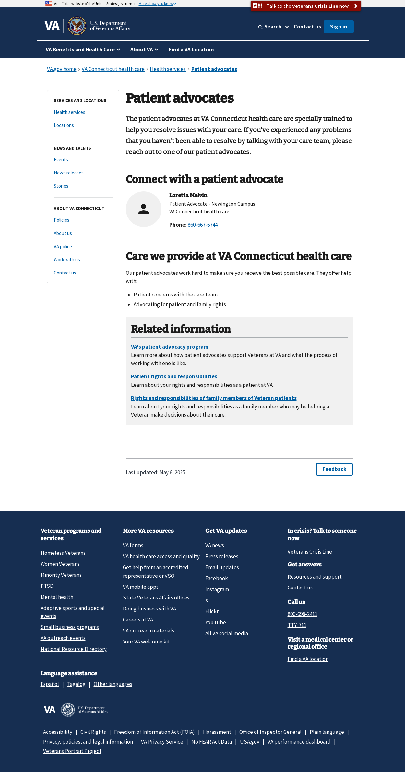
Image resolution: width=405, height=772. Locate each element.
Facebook (216, 578)
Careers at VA (138, 619)
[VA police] (83, 246)
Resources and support (315, 576)
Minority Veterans (61, 574)
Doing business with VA (149, 608)
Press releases (221, 556)
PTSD (47, 585)
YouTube (215, 622)
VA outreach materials (148, 630)
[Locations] (83, 125)
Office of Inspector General (270, 731)
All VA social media (226, 633)
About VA (141, 49)
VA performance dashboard (299, 741)
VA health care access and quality (161, 556)
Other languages (113, 684)
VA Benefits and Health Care (80, 49)
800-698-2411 (302, 614)
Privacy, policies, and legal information (88, 741)
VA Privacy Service (162, 741)
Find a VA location (308, 659)
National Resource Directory (74, 649)
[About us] (83, 233)
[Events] (83, 159)
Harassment (217, 731)
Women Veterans (60, 563)
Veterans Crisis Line (310, 551)
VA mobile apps (141, 586)
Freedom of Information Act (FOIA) (154, 731)
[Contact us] (83, 273)
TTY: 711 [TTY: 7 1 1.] (297, 625)
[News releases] (83, 173)
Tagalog (76, 684)
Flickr (212, 611)
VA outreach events (63, 638)
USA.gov (249, 741)
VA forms (133, 545)
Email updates (222, 567)
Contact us (307, 26)
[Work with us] (83, 259)
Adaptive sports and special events (73, 612)
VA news (214, 545)
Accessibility (57, 731)
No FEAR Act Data (211, 741)
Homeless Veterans (63, 552)
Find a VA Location (191, 49)
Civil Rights (93, 731)
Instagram (217, 589)
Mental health (57, 596)
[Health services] (83, 112)
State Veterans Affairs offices (156, 597)
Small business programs (70, 627)
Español (50, 684)
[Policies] (83, 220)
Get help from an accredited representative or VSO (155, 571)
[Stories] (83, 186)
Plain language (327, 731)
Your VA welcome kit (146, 641)
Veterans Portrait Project (72, 751)
